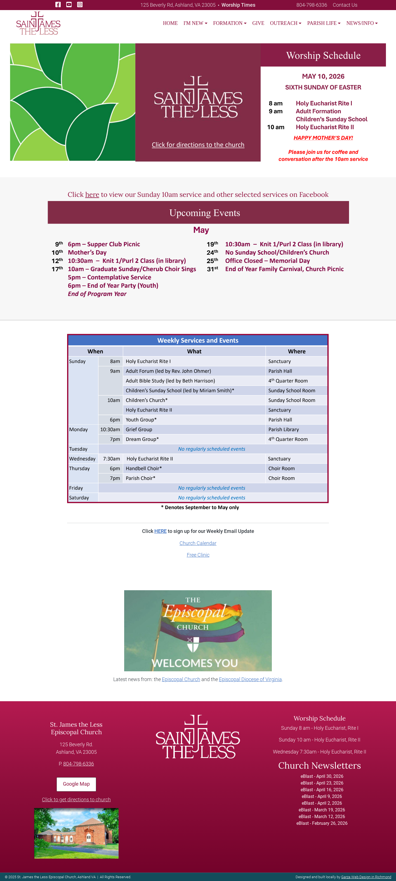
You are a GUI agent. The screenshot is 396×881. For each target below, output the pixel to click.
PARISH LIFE (322, 23)
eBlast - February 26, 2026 (322, 823)
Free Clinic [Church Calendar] (198, 555)
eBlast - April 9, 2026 (322, 796)
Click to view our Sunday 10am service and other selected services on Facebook (198, 194)
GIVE (258, 23)
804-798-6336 (311, 5)
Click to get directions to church (76, 799)
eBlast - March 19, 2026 (322, 809)
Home (170, 23)
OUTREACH (284, 23)
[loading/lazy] (38, 23)
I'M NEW (193, 23)
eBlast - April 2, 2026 (322, 803)
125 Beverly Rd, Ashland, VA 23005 (178, 5)
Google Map (76, 784)
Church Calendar (198, 543)
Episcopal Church (181, 679)
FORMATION (227, 23)
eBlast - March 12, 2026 (322, 816)
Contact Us (345, 5)
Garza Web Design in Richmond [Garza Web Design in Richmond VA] (366, 877)
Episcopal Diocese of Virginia (250, 679)
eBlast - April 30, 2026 (322, 776)
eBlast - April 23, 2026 (322, 783)
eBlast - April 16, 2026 (322, 789)
